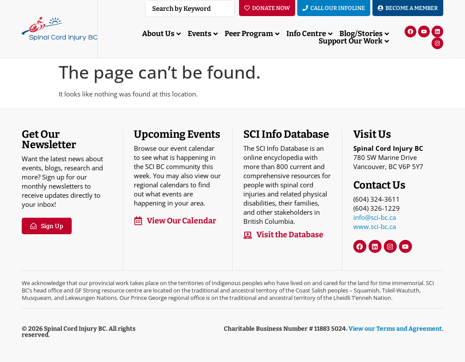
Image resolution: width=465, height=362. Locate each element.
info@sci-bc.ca (374, 217)
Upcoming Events (177, 134)
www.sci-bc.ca (374, 226)
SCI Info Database (286, 134)
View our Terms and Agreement (395, 328)
